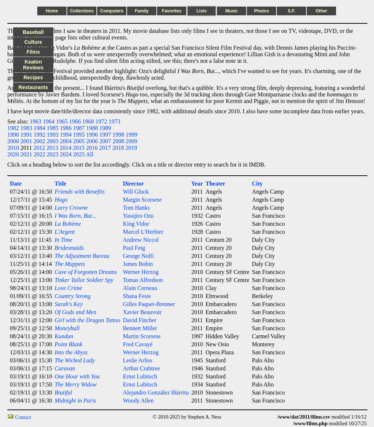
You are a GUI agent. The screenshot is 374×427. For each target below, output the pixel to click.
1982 (13, 128)
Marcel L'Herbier (143, 232)
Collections (82, 11)
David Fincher (139, 320)
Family (142, 11)
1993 (52, 134)
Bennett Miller (140, 328)
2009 (131, 141)
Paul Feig (134, 248)
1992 (39, 134)
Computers (111, 11)
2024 (66, 154)
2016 (92, 148)
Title (60, 183)
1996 (92, 134)
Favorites (171, 11)
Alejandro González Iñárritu (155, 392)
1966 (75, 121)
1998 (118, 134)
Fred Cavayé (137, 344)
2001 (26, 141)
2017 (105, 148)
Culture (33, 42)
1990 (13, 134)
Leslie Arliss (137, 360)
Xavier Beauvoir (142, 312)
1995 (79, 134)
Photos (261, 11)
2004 (66, 141)
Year (197, 183)
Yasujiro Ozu (138, 216)
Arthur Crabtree (141, 368)
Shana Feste (137, 296)
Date (16, 183)
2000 (13, 141)
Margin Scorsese (142, 200)
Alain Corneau (140, 288)
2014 (65, 148)
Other (321, 11)
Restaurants (33, 87)
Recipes (33, 77)
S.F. (291, 11)
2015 (78, 148)
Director (133, 183)
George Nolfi (138, 256)
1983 (26, 128)
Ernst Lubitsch (140, 376)
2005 (79, 141)
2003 (52, 141)
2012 (39, 148)
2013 (52, 148)
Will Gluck (136, 191)
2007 (105, 141)
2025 (79, 154)
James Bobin (138, 264)
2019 (131, 148)
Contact (23, 417)
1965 (62, 121)
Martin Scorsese (142, 336)
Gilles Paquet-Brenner (149, 304)
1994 (66, 134)
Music (231, 11)
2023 (52, 154)
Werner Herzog (141, 272)
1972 (101, 121)
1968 (88, 121)
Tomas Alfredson (143, 280)
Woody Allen (138, 400)
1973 (114, 121)
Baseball (33, 32)
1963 (35, 121)
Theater (215, 183)
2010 (13, 148)
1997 (105, 134)
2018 (118, 148)
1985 (52, 128)
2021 (26, 154)
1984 (39, 128)
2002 (39, 141)
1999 (131, 134)
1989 (105, 128)
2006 (92, 141)
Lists (201, 11)
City (257, 183)
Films (33, 52)
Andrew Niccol (141, 240)
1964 (48, 121)
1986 (66, 128)
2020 (13, 154)
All (89, 154)
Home (52, 11)
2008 (118, 141)
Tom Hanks (136, 208)
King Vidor (136, 224)
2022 (39, 154)
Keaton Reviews (33, 64)
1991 (26, 134)
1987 (79, 128)
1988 (92, 128)
